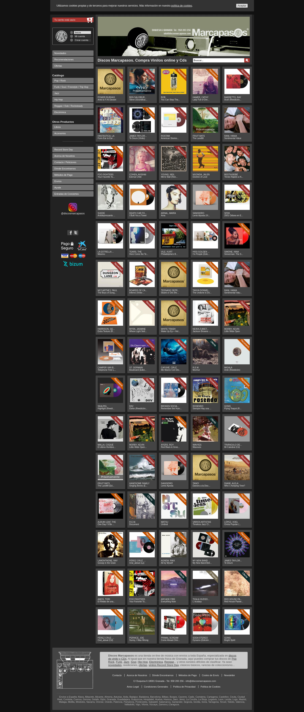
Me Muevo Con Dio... (171, 370)
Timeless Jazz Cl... (201, 524)
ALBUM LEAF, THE (107, 522)
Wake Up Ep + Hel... (170, 331)
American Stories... (170, 138)
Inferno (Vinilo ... (137, 293)
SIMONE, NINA (231, 252)
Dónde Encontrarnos (65, 168)
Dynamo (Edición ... (202, 640)
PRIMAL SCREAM (169, 638)
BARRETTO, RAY (232, 97)
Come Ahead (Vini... (170, 640)
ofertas (143, 665)
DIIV (131, 406)
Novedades (60, 53)
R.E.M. (196, 367)
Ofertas (58, 66)
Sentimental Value (232, 138)
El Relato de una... (106, 601)
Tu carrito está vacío (64, 20)
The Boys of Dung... (107, 293)
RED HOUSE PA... (233, 599)
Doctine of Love (200, 177)
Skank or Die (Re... (170, 293)
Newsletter (229, 675)
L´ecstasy (197, 601)
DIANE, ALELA (231, 483)
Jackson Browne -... (202, 331)
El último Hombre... (107, 447)
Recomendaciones (64, 59)
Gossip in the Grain (107, 563)
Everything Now (168, 601)
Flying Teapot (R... (233, 408)
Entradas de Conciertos (66, 194)
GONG (227, 406)
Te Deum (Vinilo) (137, 138)
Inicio (78, 32)
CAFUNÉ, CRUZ (169, 367)
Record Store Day (63, 149)
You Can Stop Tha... (170, 100)
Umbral (164, 524)
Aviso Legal (133, 686)
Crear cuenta (81, 40)
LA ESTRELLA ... (106, 252)
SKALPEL (102, 406)
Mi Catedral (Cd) (232, 447)
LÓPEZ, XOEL (231, 522)
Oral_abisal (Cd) (105, 640)
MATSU (164, 522)
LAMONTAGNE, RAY (108, 560)
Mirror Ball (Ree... (169, 177)
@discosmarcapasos (73, 212)
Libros (57, 127)
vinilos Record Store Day (164, 665)
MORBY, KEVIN (231, 329)
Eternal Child (135, 177)
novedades (115, 665)
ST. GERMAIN (136, 367)
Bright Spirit (229, 640)
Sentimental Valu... (233, 293)
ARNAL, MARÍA (168, 213)
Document (134, 524)
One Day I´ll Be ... (106, 524)
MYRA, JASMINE (137, 329)
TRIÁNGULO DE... (233, 445)
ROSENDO (198, 406)
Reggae (169, 661)
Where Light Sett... (138, 331)
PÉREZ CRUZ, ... (137, 560)
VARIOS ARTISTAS (202, 522)
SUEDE (101, 213)
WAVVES (197, 445)
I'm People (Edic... (201, 254)
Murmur (196, 370)
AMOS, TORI (104, 599)
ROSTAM (165, 136)
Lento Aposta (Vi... (201, 215)
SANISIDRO (198, 213)
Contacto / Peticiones (65, 162)
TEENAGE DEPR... (170, 290)
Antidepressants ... (106, 215)
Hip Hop (58, 99)
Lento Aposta (167, 486)
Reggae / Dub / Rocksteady (68, 106)
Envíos (58, 181)
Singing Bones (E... (138, 486)
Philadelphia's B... (169, 254)
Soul (133, 661)
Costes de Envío (210, 675)
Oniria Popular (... (232, 524)
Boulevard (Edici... (138, 370)
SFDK (227, 213)
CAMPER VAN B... (106, 367)
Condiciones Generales (156, 686)
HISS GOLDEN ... (201, 252)
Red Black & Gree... (170, 447)
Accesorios (60, 133)
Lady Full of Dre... (201, 100)
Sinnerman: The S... (233, 254)
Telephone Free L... (107, 370)
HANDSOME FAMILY (139, 483)
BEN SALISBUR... (138, 97)
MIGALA (228, 367)
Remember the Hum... (171, 408)
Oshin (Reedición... (138, 408)
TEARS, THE (135, 252)
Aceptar (242, 5)
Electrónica (60, 112)
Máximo (101, 254)
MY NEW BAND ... (201, 560)
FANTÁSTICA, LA (106, 136)
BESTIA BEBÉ (231, 174)
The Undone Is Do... (202, 293)
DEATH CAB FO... (138, 213)
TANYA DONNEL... (201, 290)
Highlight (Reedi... (106, 408)
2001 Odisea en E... (233, 215)
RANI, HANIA (230, 136)
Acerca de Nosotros (64, 156)
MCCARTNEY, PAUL (107, 290)
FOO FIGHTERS (106, 174)
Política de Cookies (210, 686)
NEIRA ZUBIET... (201, 329)
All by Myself (167, 563)
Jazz (56, 93)
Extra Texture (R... (106, 331)
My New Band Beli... (202, 563)
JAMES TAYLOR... (138, 136)
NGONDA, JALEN (201, 174)
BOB (163, 97)
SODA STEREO (200, 638)
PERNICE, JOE (136, 638)
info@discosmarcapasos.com (201, 681)
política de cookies (181, 5)
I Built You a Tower (138, 215)
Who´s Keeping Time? (234, 486)
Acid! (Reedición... (233, 100)
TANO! (196, 483)
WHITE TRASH (168, 329)
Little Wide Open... (138, 447)
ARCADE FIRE (168, 599)
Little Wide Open (232, 331)
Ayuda (57, 187)
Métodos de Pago (63, 175)
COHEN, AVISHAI (137, 174)
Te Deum (228, 563)
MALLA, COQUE (106, 445)
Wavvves (197, 447)
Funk (119, 661)
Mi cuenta (80, 36)
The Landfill (198, 138)
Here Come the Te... (138, 254)
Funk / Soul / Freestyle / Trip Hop (71, 87)
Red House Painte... (233, 601)
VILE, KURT (166, 252)
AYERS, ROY (167, 445)
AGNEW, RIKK (168, 560)
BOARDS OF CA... (138, 290)
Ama (163, 215)
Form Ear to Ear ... (106, 138)
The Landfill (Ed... (106, 486)
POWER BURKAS (106, 97)
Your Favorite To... (106, 177)
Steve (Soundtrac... (138, 100)
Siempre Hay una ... (202, 408)
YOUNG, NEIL (168, 174)
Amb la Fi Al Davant (107, 100)
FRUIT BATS (199, 136)
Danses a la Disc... (201, 486)
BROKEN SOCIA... (170, 406)
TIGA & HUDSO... (201, 599)
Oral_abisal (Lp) (136, 563)
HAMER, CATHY (201, 97)
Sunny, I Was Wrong (138, 640)
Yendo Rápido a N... (233, 177)
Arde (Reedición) (232, 370)
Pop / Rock (60, 80)
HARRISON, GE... (106, 329)
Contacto (117, 675)
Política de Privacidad (184, 686)
